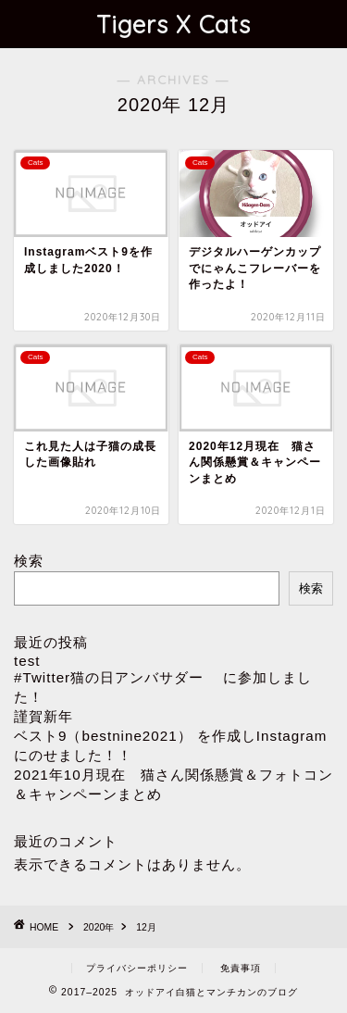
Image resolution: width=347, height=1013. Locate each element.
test (27, 661)
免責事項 (240, 968)
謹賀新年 (43, 716)
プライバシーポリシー (137, 968)
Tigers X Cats (173, 24)
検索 (28, 561)
